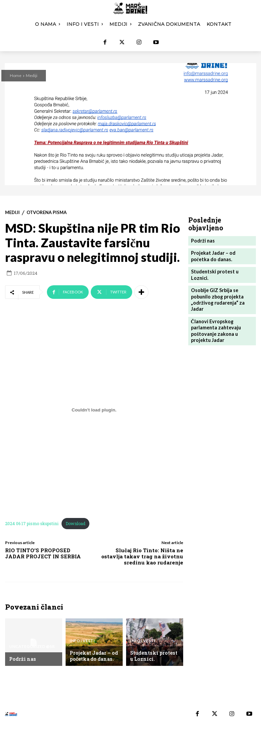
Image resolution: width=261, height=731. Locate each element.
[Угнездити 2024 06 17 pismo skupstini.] (94, 410)
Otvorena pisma (47, 212)
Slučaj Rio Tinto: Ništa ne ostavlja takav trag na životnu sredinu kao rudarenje (142, 556)
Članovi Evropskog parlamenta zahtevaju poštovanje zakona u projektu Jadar (214, 316)
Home (15, 75)
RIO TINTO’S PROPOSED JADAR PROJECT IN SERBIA (43, 553)
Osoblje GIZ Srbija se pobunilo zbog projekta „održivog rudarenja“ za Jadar (216, 287)
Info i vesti (82, 643)
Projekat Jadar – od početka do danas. (92, 656)
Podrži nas (21, 659)
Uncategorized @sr (32, 648)
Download (75, 523)
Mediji (31, 75)
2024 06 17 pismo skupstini (31, 523)
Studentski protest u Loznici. (154, 656)
